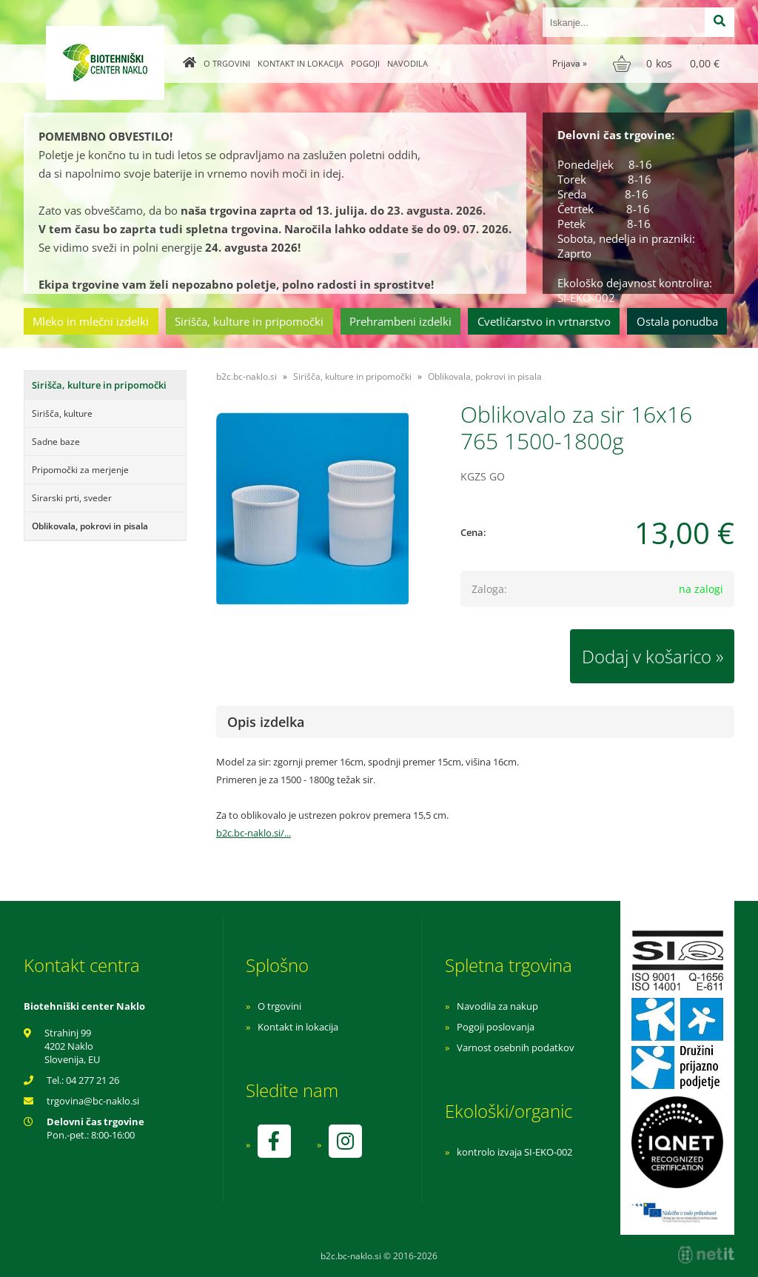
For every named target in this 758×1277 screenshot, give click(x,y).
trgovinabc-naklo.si (93, 1100)
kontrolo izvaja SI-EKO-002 (514, 1152)
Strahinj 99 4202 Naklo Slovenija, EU (72, 1046)
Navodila (407, 63)
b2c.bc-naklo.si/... (253, 832)
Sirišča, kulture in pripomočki (249, 321)
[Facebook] (274, 1141)
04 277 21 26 (92, 1080)
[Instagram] (345, 1141)
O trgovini (227, 63)
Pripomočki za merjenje (80, 469)
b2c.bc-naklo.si (246, 376)
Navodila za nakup (497, 1006)
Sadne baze (56, 441)
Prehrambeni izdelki (400, 321)
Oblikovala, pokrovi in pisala (90, 526)
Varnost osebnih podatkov (515, 1047)
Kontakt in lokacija (300, 63)
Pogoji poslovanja (495, 1026)
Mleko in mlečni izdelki (91, 321)
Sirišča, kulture (62, 413)
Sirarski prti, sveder (72, 498)
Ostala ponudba (677, 321)
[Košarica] (668, 63)
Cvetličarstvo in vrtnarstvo (544, 321)
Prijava (569, 63)
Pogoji (365, 63)
